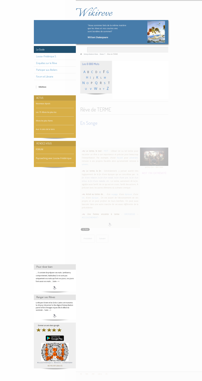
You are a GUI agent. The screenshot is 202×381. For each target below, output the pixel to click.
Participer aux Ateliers (46, 69)
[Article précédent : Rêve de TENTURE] (87, 238)
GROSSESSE (129, 213)
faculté (120, 157)
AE (48, 365)
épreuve (128, 194)
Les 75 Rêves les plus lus (46, 112)
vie (83, 197)
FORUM (39, 149)
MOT (144, 172)
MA (51, 365)
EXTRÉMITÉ (159, 172)
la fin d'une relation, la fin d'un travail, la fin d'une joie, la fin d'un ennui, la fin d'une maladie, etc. (110, 177)
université (133, 157)
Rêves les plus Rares (44, 121)
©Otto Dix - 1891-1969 (154, 167)
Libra (58, 365)
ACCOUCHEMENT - (90, 217)
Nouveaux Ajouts (43, 103)
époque (95, 197)
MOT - (107, 150)
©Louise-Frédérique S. (45, 363)
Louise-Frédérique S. (46, 56)
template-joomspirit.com (201, 361)
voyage (114, 194)
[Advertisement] (55, 218)
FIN (150, 172)
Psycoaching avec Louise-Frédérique (53, 158)
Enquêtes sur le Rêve (46, 63)
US (61, 365)
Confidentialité (67, 363)
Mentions (57, 363)
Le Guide (40, 49)
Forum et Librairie (44, 76)
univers (85, 164)
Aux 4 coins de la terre (45, 129)
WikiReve (42, 87)
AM (54, 365)
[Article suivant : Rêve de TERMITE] (102, 238)
